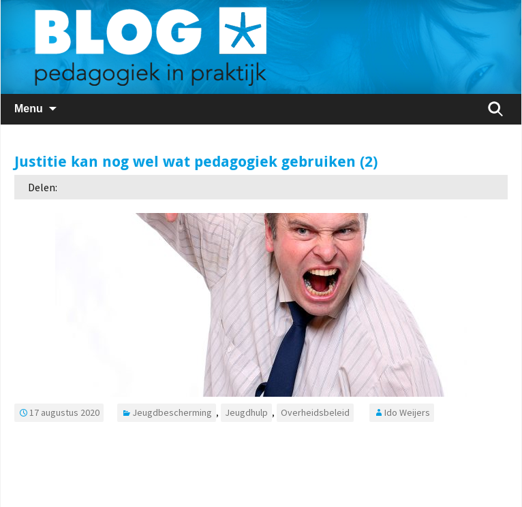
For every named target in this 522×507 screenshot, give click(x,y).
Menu (28, 108)
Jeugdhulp (246, 412)
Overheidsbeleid (315, 412)
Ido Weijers (407, 412)
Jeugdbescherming (172, 412)
